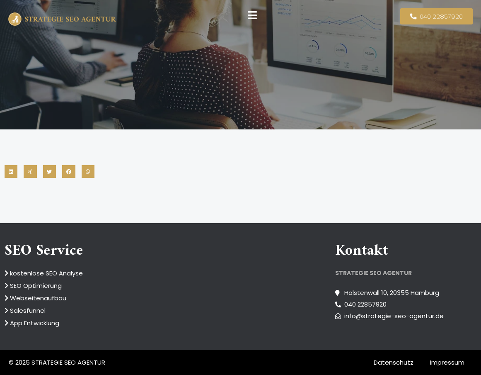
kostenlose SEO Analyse (44, 273)
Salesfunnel (25, 310)
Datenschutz (393, 362)
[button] (11, 171)
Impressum (447, 362)
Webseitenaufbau (35, 298)
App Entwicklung (32, 323)
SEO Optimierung (33, 285)
